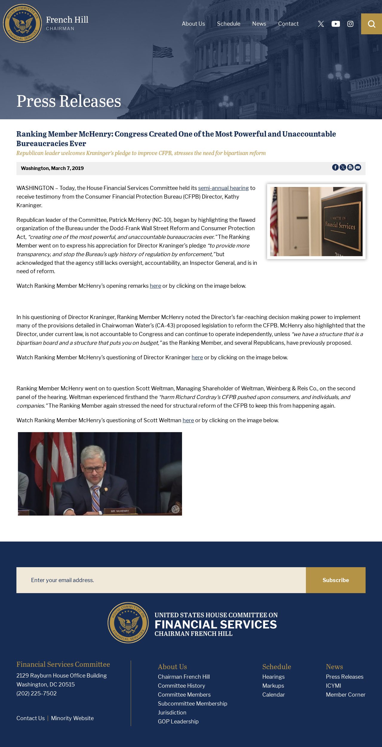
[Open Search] (371, 23)
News (259, 24)
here (155, 286)
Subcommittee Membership (192, 703)
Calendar (273, 695)
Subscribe (336, 580)
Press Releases (344, 677)
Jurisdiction (172, 712)
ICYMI (333, 686)
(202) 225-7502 (36, 693)
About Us (193, 24)
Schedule (228, 24)
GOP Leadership (178, 721)
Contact (288, 24)
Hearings (273, 677)
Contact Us (30, 718)
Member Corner (346, 695)
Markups (273, 686)
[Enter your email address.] (161, 580)
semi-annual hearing (223, 188)
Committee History (181, 686)
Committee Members (184, 695)
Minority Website (72, 718)
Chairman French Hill (184, 677)
